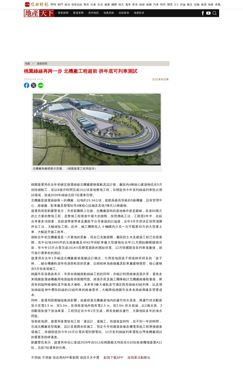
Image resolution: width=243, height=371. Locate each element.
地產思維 (109, 12)
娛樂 (149, 4)
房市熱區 (93, 12)
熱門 (60, 4)
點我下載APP (113, 357)
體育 (170, 4)
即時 (53, 4)
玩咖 (196, 4)
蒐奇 (128, 4)
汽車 (156, 4)
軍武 (86, 4)
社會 (93, 4)
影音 (135, 4)
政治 (67, 4)
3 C (176, 4)
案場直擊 (78, 12)
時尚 (163, 4)
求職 (217, 4)
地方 (121, 4)
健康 (107, 4)
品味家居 (124, 12)
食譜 (203, 4)
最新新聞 (63, 12)
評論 (183, 4)
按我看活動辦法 (139, 357)
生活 (100, 4)
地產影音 (139, 12)
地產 (210, 4)
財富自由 (77, 4)
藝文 (189, 4)
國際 (114, 4)
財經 (142, 4)
